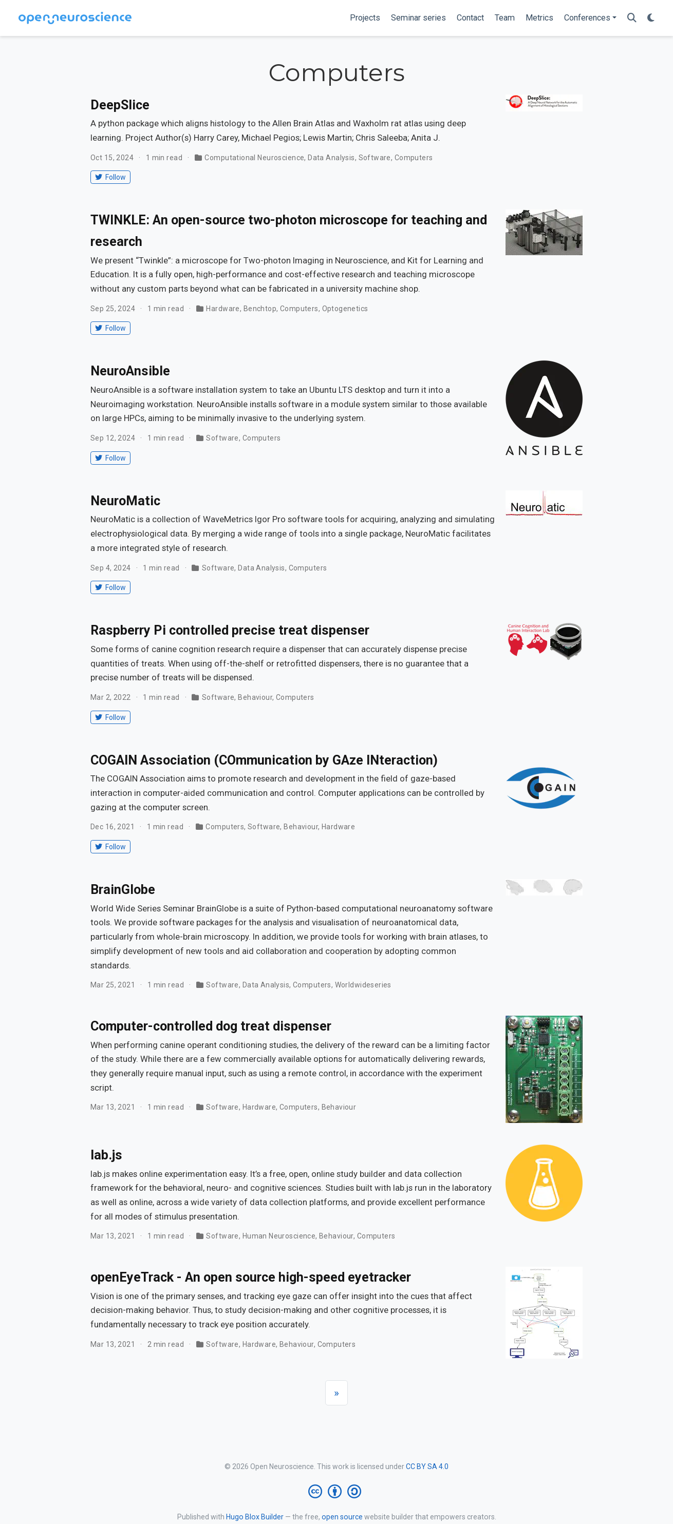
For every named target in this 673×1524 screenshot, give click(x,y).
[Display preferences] (651, 18)
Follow (110, 177)
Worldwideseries (363, 985)
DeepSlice (119, 105)
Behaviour (255, 697)
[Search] (632, 18)
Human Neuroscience (279, 1236)
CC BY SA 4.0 (427, 1466)
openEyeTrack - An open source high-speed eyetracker (250, 1277)
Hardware (222, 308)
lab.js (106, 1155)
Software (375, 158)
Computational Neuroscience (254, 158)
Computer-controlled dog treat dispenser (210, 1026)
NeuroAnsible (130, 371)
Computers (414, 158)
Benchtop (260, 308)
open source (342, 1517)
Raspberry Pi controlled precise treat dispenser (229, 630)
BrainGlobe (122, 889)
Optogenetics (345, 308)
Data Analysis (331, 158)
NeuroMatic (125, 500)
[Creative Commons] (336, 1491)
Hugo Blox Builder (255, 1517)
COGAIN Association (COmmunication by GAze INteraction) (264, 760)
